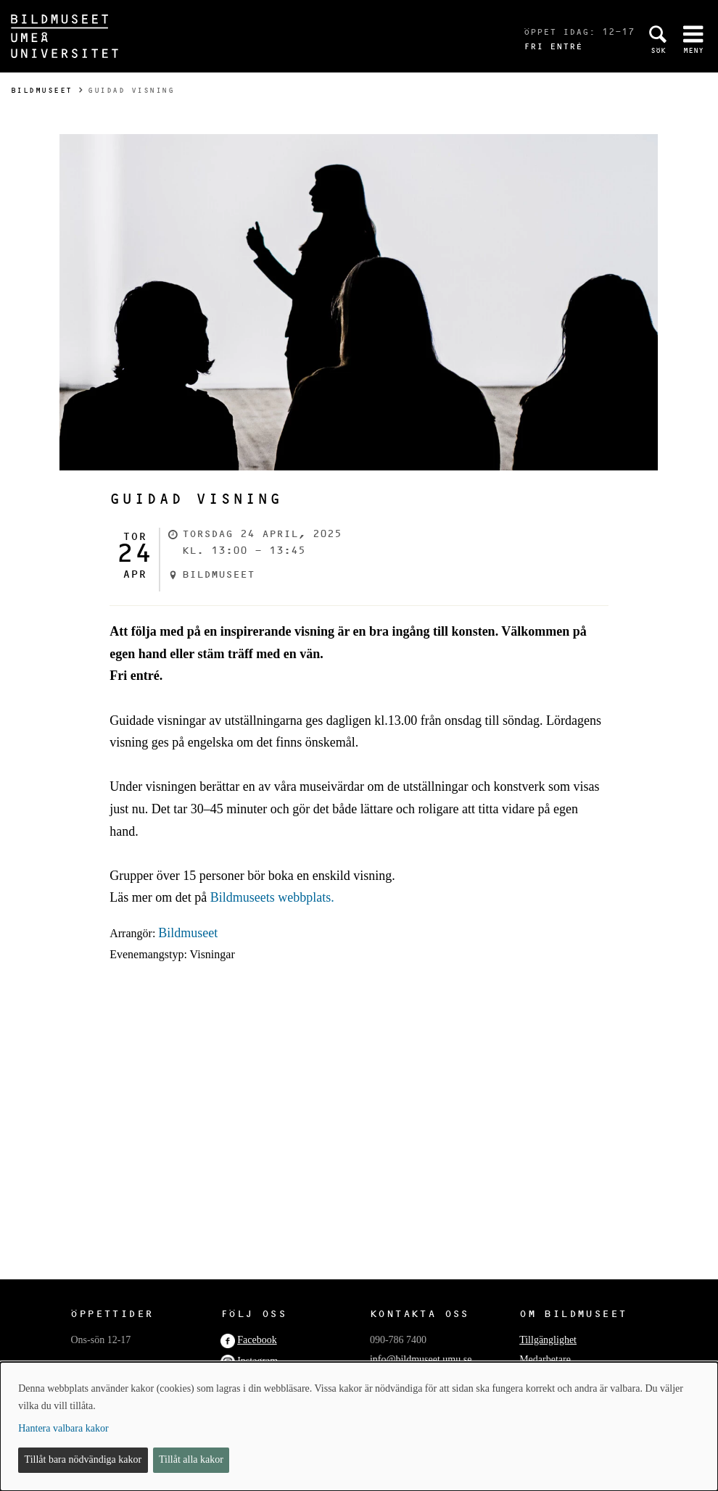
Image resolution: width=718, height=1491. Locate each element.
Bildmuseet (42, 90)
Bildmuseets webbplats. (272, 897)
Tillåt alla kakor (191, 1459)
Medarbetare (545, 1359)
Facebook (256, 1339)
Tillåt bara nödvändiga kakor (83, 1459)
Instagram (257, 1360)
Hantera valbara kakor (63, 1428)
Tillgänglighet (548, 1339)
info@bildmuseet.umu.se (420, 1359)
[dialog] (359, 1426)
